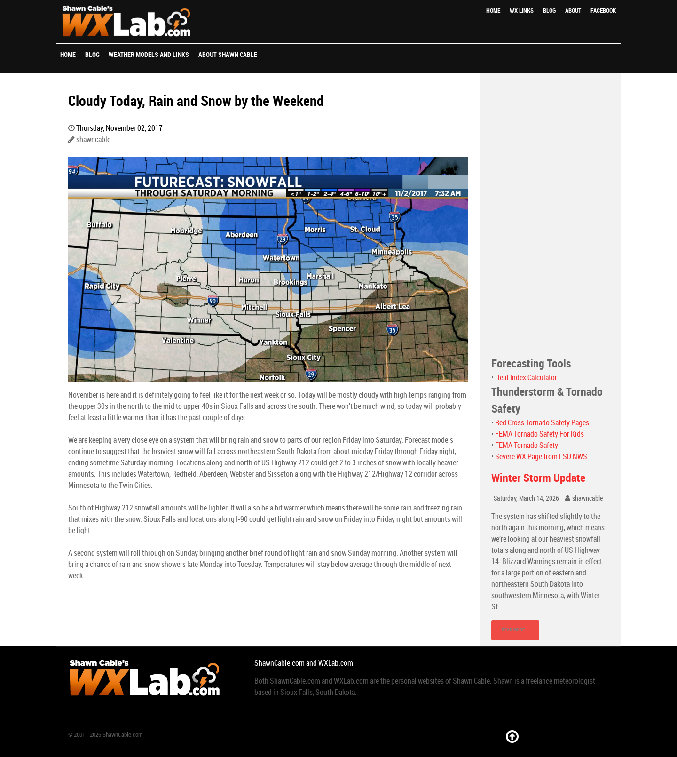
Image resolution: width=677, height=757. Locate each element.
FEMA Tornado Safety (526, 445)
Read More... (515, 629)
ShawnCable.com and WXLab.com (303, 663)
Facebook (603, 10)
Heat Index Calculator (526, 377)
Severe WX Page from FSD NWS (541, 456)
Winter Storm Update (538, 478)
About (573, 10)
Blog (549, 10)
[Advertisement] (550, 214)
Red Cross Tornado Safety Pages (542, 422)
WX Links (522, 10)
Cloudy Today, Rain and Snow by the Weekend (196, 100)
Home (493, 10)
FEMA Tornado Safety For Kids (539, 434)
